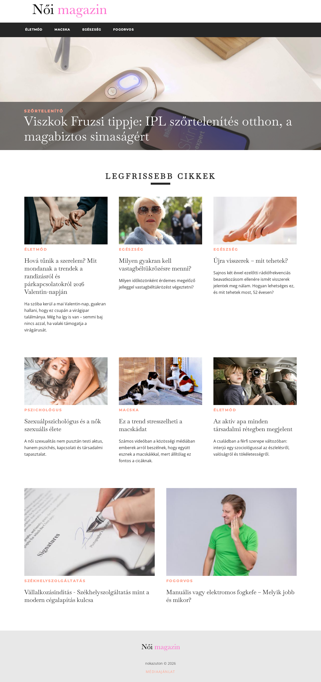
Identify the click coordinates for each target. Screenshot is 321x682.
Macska (129, 410)
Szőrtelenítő (43, 111)
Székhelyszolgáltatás (55, 581)
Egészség (131, 249)
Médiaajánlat (160, 671)
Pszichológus (43, 410)
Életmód (35, 249)
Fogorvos (179, 581)
